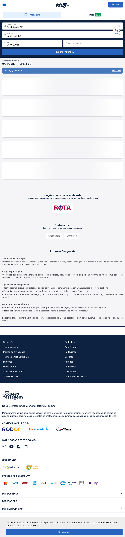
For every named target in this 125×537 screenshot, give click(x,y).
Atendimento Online (12, 371)
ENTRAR (115, 4)
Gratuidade (70, 342)
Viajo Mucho (71, 371)
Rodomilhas (70, 366)
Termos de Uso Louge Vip (16, 356)
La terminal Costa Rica (76, 376)
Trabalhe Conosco (12, 376)
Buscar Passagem (62, 52)
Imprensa (7, 361)
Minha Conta (9, 366)
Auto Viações (71, 347)
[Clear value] (59, 43)
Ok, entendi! (64, 532)
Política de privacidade (14, 352)
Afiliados (69, 361)
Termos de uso (10, 347)
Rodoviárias (70, 352)
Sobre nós (8, 342)
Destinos (69, 356)
